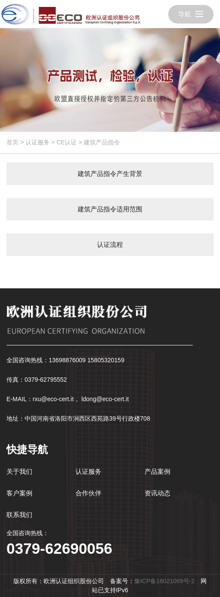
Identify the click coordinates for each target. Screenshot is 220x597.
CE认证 (67, 142)
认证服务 (37, 142)
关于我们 (19, 471)
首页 (12, 142)
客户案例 (19, 493)
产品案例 (157, 471)
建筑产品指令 (102, 142)
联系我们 (19, 514)
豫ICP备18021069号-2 (164, 581)
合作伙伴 (88, 493)
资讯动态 (157, 493)
